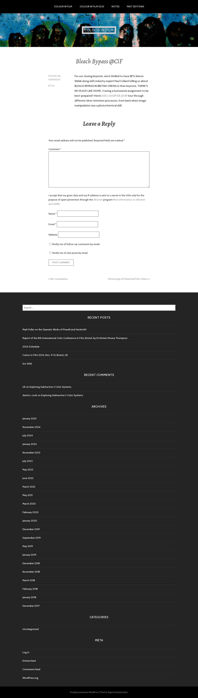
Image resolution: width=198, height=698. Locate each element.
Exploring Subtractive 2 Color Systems (50, 386)
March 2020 (29, 503)
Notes (115, 6)
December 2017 (30, 605)
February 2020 (30, 512)
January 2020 (29, 520)
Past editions (135, 6)
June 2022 (27, 478)
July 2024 (27, 435)
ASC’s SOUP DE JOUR (114, 95)
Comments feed (31, 669)
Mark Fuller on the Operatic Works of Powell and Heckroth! (54, 329)
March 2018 (28, 580)
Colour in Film (63, 6)
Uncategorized (30, 629)
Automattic (122, 692)
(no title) (27, 363)
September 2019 (31, 537)
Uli (52, 85)
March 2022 (28, 486)
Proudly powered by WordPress (84, 692)
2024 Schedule (30, 346)
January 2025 (29, 418)
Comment (55, 149)
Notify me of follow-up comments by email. (76, 244)
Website (53, 234)
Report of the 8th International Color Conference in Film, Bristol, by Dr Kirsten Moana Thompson (75, 338)
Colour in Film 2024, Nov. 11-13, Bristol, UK (45, 355)
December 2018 (31, 563)
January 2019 (29, 554)
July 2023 (27, 461)
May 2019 (27, 546)
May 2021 (27, 495)
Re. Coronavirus (59, 278)
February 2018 (30, 588)
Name (53, 213)
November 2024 (31, 427)
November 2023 (31, 452)
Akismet (98, 199)
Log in (25, 652)
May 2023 (27, 469)
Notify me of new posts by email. (70, 252)
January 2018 (29, 597)
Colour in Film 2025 (92, 6)
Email (52, 224)
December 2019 (31, 529)
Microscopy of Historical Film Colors (127, 278)
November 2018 (31, 571)
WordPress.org (30, 677)
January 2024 (29, 444)
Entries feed (29, 660)
